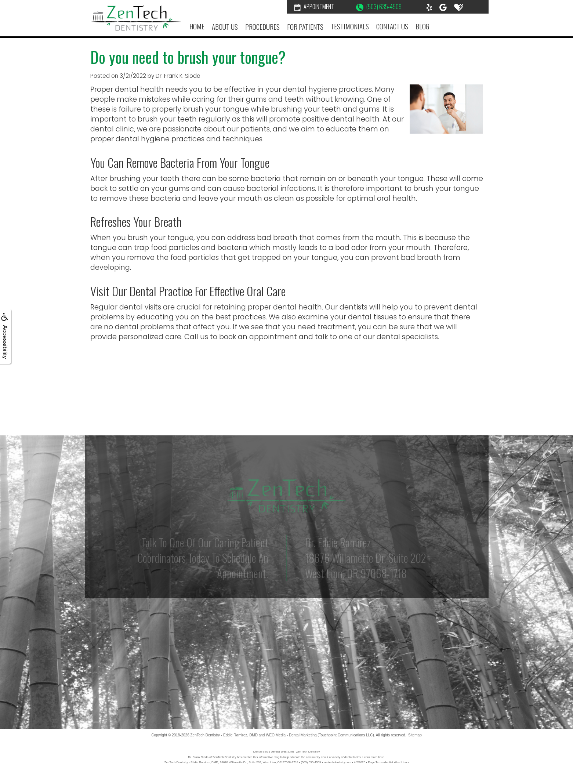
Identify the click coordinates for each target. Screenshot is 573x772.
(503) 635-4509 (379, 6)
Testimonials (350, 26)
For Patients (305, 26)
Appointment (314, 6)
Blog (422, 26)
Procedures (262, 26)
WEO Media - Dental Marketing (291, 735)
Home (196, 26)
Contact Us (392, 26)
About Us (225, 26)
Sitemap (415, 735)
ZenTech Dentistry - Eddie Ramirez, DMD (224, 735)
